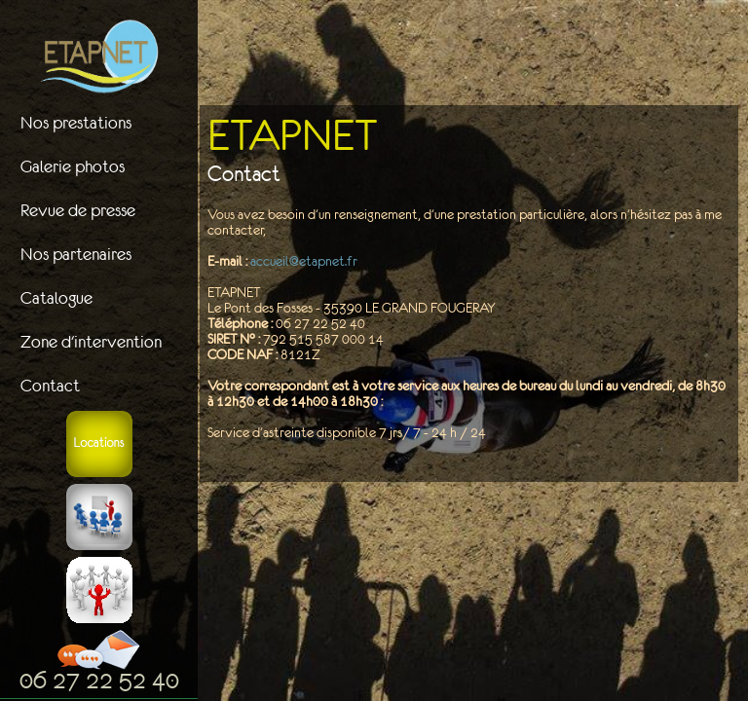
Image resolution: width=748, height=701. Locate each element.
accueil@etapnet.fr (303, 261)
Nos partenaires (75, 254)
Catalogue (56, 298)
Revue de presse (77, 210)
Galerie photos (72, 166)
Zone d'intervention (91, 341)
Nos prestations (75, 122)
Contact (50, 385)
